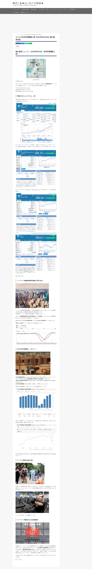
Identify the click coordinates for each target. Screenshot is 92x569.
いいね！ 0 (18, 43)
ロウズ (35, 189)
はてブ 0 (22, 43)
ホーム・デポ (30, 189)
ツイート (27, 43)
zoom (24, 146)
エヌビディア (24, 99)
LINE (30, 43)
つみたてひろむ (36, 79)
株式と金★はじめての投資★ (28, 3)
